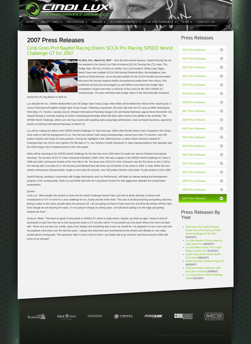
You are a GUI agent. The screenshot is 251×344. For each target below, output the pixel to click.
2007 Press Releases (194, 198)
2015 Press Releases (193, 128)
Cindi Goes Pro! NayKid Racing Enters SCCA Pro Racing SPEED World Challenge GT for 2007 (203, 230)
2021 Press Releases (193, 84)
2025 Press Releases (194, 49)
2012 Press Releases (193, 154)
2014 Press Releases (193, 137)
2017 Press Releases (193, 111)
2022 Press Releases (194, 76)
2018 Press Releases (193, 102)
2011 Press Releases (193, 163)
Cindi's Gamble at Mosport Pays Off (205, 261)
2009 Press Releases (194, 181)
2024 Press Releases (194, 58)
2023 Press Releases (194, 67)
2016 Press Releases (193, 119)
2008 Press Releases (194, 189)
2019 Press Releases (193, 93)
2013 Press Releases (193, 146)
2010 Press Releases (193, 172)
